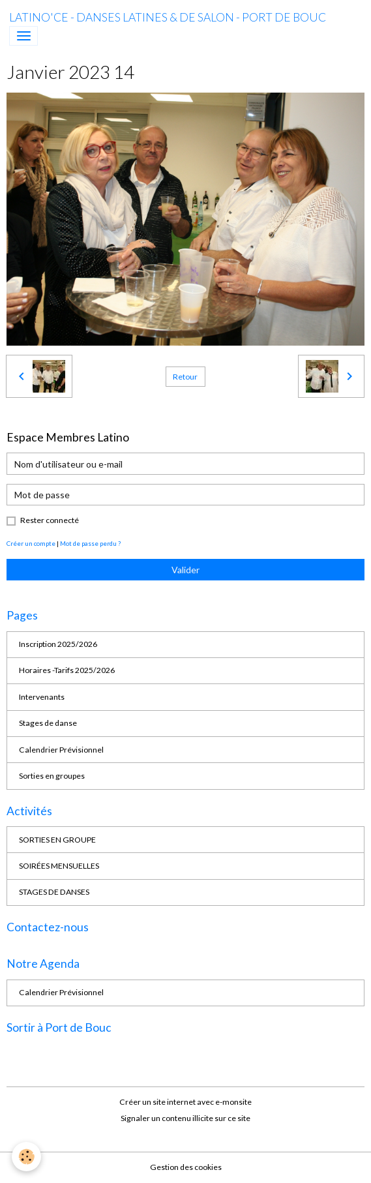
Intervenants (42, 697)
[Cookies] (26, 1156)
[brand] (167, 17)
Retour (185, 377)
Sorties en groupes (52, 776)
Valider (185, 569)
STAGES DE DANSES (54, 892)
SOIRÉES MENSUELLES (59, 866)
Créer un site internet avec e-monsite (185, 1102)
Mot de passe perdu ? (90, 543)
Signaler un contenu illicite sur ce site (185, 1118)
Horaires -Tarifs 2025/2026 (67, 670)
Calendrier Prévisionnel (61, 750)
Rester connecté (49, 520)
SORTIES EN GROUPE (57, 840)
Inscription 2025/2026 (58, 644)
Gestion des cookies (186, 1167)
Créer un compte (31, 543)
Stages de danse (48, 723)
